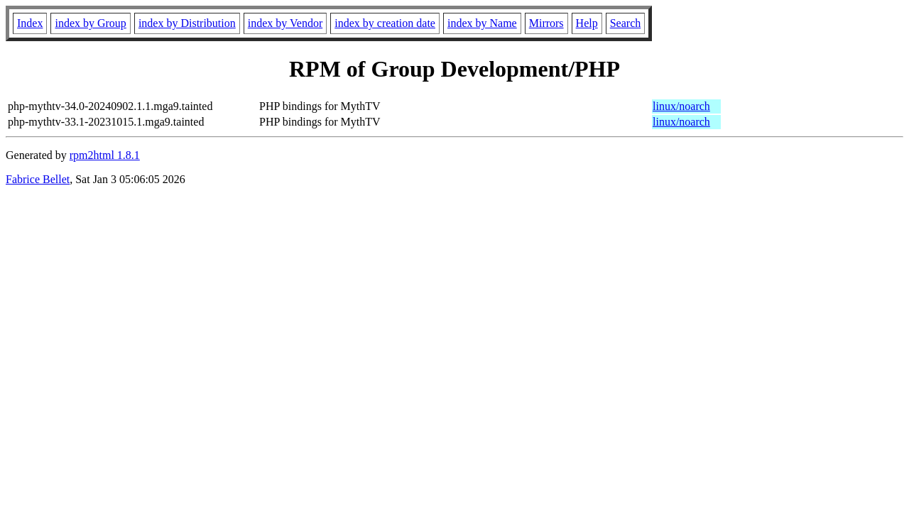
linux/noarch (681, 106)
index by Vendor (285, 23)
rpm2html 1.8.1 (105, 155)
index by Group (90, 23)
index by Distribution (187, 23)
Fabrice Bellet (38, 179)
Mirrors (546, 23)
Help (587, 23)
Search (625, 23)
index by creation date (384, 23)
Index (30, 23)
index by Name (482, 23)
